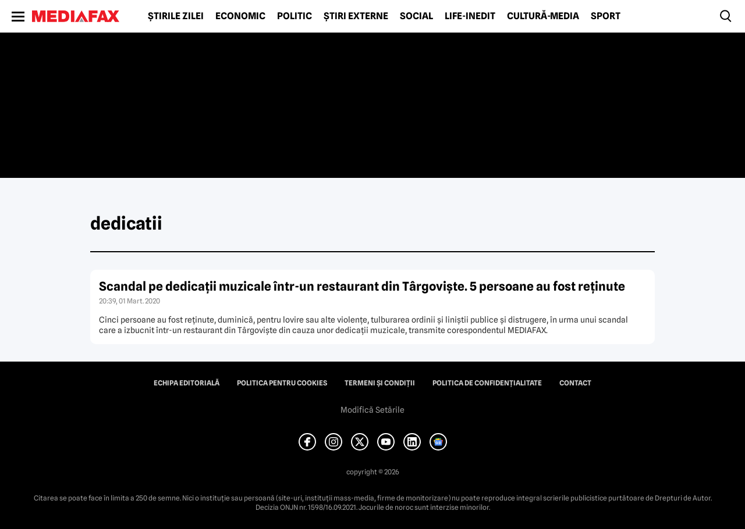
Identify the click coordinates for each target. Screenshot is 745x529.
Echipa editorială (186, 383)
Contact (575, 383)
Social (416, 16)
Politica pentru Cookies (282, 383)
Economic (240, 16)
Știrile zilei (176, 16)
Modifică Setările (372, 409)
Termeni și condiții (380, 383)
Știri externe (356, 16)
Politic (294, 16)
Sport (605, 16)
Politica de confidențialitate (487, 383)
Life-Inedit (470, 16)
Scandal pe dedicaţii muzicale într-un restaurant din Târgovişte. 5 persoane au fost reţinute (362, 286)
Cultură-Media (543, 16)
